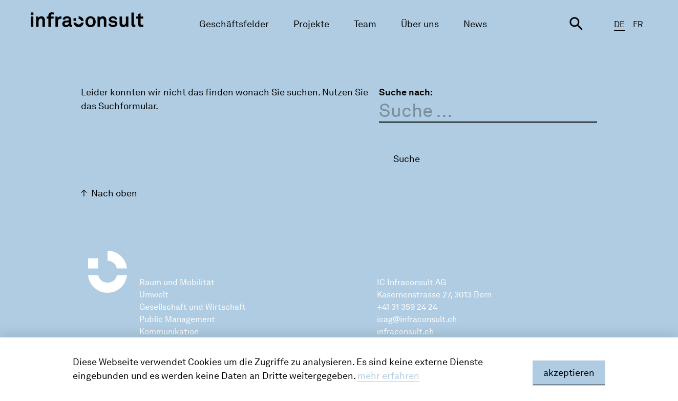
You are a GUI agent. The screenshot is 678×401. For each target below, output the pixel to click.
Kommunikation (169, 331)
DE (619, 24)
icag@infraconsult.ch (417, 319)
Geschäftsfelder (234, 24)
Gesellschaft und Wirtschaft (192, 307)
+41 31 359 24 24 (407, 307)
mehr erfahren (388, 376)
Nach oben (114, 193)
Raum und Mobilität (177, 282)
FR (638, 24)
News (475, 24)
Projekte (311, 24)
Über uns (420, 24)
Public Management (177, 319)
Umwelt (153, 294)
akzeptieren (569, 372)
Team (365, 24)
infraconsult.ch (405, 331)
